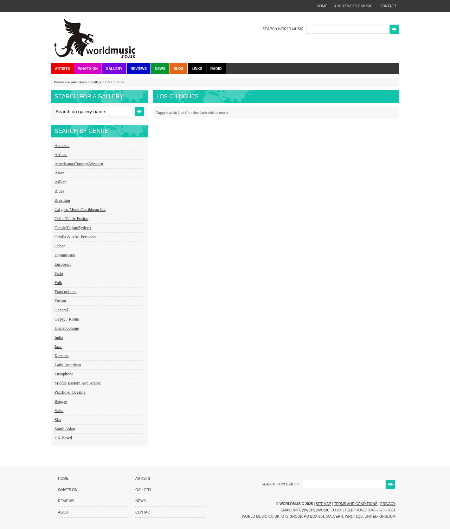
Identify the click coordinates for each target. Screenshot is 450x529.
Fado (58, 273)
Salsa (58, 410)
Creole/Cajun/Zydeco (72, 227)
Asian (59, 172)
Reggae (60, 401)
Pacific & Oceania (69, 392)
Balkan (60, 182)
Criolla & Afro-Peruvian (75, 236)
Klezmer (61, 355)
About (64, 512)
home (322, 6)
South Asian (64, 428)
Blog (178, 69)
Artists (62, 69)
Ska (57, 419)
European (62, 264)
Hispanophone (66, 328)
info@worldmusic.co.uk (317, 510)
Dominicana (64, 255)
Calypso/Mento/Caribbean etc (80, 209)
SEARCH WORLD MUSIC (282, 29)
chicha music (218, 112)
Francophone (65, 291)
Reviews (138, 69)
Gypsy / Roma (66, 319)
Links (197, 69)
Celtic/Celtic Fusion (71, 218)
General (61, 310)
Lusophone (63, 374)
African (61, 154)
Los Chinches (188, 112)
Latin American (67, 364)
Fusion (60, 300)
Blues (59, 191)
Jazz (58, 346)
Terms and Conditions (356, 504)
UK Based (63, 438)
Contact (143, 512)
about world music (353, 6)
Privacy (388, 504)
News (160, 69)
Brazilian (62, 200)
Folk (58, 282)
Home (82, 82)
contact (388, 6)
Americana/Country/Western (78, 163)
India (58, 337)
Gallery (114, 69)
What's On (88, 69)
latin (203, 112)
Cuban (59, 246)
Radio (215, 69)
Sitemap (323, 504)
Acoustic (62, 145)
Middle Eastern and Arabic (77, 383)
